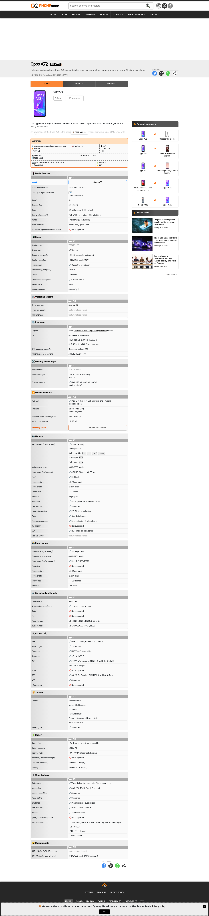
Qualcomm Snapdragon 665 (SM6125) (90, 330)
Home (54, 14)
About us (101, 892)
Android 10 (73, 305)
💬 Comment (74, 98)
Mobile (143, 212)
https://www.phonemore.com (46, 5)
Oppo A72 (97, 182)
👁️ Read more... (79, 132)
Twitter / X (164, 6)
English (68, 901)
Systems (118, 14)
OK (104, 911)
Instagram (158, 6)
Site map (89, 892)
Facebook (170, 6)
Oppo (71, 200)
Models (79, 84)
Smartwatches (136, 14)
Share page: (174, 73)
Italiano (101, 901)
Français (90, 901)
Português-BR (115, 901)
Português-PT (131, 901)
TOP (104, 886)
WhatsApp (168, 73)
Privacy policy (117, 892)
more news (172, 274)
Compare (90, 14)
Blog (64, 14)
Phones (76, 14)
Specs (47, 84)
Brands (104, 14)
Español (79, 901)
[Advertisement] (104, 39)
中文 (142, 901)
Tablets (154, 14)
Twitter (161, 73)
